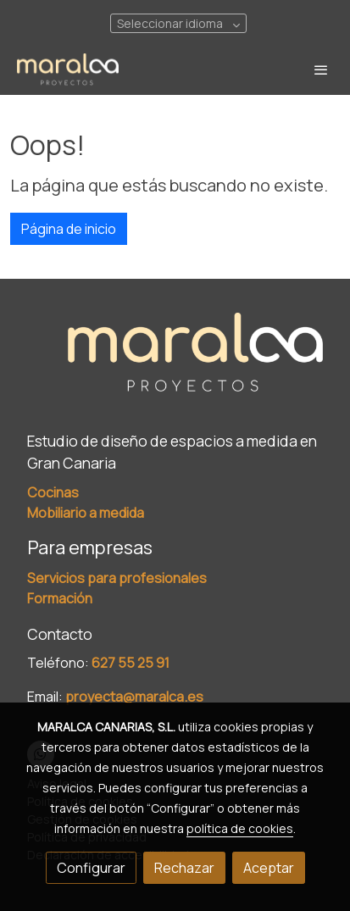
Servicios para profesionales (117, 578)
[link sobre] (175, 364)
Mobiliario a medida (85, 512)
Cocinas (53, 492)
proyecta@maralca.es (134, 696)
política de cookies (239, 828)
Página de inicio (68, 228)
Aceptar (268, 867)
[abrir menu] (321, 69)
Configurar (91, 867)
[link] (68, 69)
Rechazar (184, 867)
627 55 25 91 (130, 662)
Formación (59, 598)
